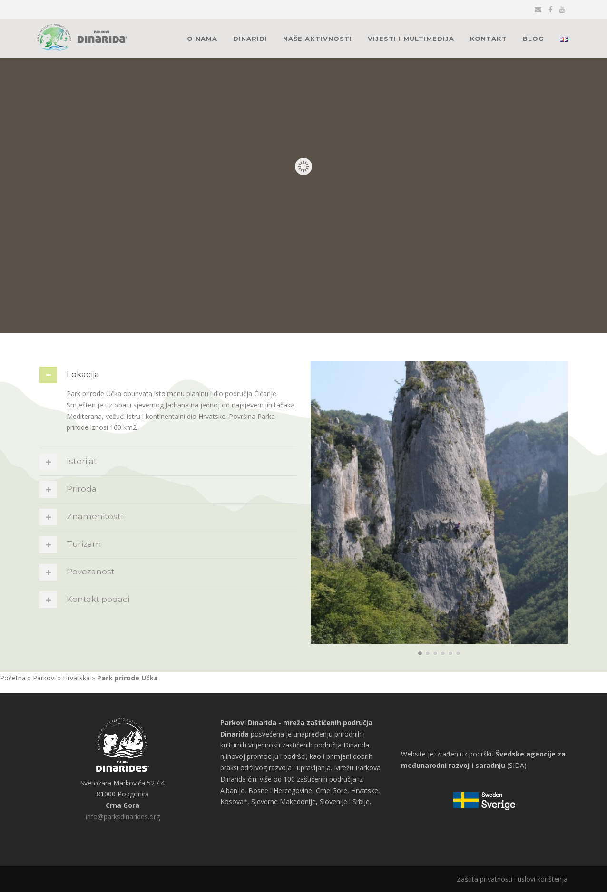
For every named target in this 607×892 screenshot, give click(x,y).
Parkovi (44, 677)
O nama (202, 38)
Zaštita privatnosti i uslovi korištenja (512, 878)
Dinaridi (250, 38)
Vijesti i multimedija (411, 38)
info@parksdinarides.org (123, 816)
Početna (13, 677)
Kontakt (488, 38)
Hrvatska (76, 677)
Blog (533, 38)
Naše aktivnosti (317, 38)
